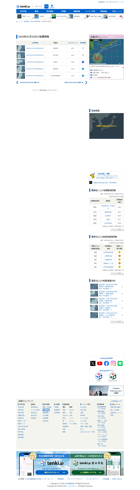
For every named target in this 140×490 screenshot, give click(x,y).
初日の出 (103, 445)
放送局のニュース (116, 412)
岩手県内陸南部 (108, 267)
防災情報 (50, 11)
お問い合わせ (117, 479)
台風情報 (45, 418)
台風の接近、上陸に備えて (100, 72)
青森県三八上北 (108, 263)
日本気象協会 (31, 479)
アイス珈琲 (73, 423)
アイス (71, 418)
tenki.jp (23, 7)
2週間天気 (21, 415)
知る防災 (95, 75)
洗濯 (64, 410)
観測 (36, 11)
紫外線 (65, 423)
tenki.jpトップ (103, 2)
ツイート (35, 90)
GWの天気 (103, 417)
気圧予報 (21, 412)
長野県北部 (108, 212)
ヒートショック (103, 436)
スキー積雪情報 (103, 440)
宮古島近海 (108, 223)
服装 (64, 412)
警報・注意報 (47, 407)
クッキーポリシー (93, 479)
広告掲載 (105, 479)
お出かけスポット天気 (87, 432)
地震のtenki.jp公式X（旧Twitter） (106, 183)
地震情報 (46, 410)
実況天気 (34, 412)
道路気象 (21, 434)
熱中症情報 (103, 426)
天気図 (63, 11)
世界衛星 (57, 412)
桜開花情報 (103, 412)
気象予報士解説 (115, 407)
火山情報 (45, 415)
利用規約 (60, 479)
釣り (81, 429)
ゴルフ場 (83, 421)
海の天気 (83, 410)
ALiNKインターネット (45, 479)
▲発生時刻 (35, 43)
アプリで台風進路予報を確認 (101, 77)
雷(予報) (20, 432)
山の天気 (83, 407)
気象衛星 (57, 410)
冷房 (70, 415)
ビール (71, 421)
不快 (70, 412)
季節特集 (103, 11)
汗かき (71, 410)
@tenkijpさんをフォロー (48, 90)
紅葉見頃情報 (103, 431)
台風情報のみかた (98, 70)
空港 (81, 412)
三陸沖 (108, 219)
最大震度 (83, 43)
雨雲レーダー (22, 421)
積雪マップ (21, 423)
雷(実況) (33, 418)
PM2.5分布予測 (23, 426)
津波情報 (45, 412)
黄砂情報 (21, 437)
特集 (111, 415)
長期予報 (21, 418)
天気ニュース (117, 11)
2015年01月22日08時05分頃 (34, 69)
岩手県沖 (108, 216)
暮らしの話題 (114, 410)
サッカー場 (84, 418)
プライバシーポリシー (75, 479)
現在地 (52, 7)
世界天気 (21, 410)
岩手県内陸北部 (108, 252)
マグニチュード (72, 43)
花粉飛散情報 (103, 408)
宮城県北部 (108, 259)
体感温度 (65, 426)
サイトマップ (113, 2)
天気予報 (23, 11)
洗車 (64, 429)
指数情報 (76, 11)
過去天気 (34, 415)
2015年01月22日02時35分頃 (34, 62)
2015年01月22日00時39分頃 (34, 48)
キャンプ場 (84, 423)
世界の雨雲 (21, 429)
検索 (46, 6)
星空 (64, 418)
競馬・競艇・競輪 (86, 426)
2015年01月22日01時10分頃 (34, 55)
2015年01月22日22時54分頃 (34, 75)
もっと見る (117, 229)
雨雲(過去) (34, 407)
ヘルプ (121, 2)
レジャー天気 (90, 11)
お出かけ (65, 415)
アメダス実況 (35, 410)
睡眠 (64, 432)
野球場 (82, 415)
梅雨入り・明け (103, 422)
